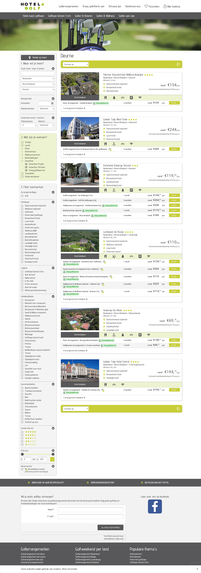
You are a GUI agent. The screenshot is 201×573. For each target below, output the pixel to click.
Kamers (41, 121)
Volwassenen (27, 121)
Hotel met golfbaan (138, 559)
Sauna (27, 318)
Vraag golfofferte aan (93, 6)
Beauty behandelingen (34, 331)
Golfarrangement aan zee (32, 559)
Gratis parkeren (31, 374)
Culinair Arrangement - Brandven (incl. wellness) (84, 263)
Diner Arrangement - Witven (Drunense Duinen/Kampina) (88, 278)
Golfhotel (29, 212)
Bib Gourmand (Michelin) (35, 306)
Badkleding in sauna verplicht (37, 350)
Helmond (133, 122)
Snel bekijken (80, 97)
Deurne (132, 77)
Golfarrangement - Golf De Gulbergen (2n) (79, 200)
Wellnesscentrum (32, 154)
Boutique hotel (31, 261)
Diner (27, 148)
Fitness (28, 343)
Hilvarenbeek (134, 313)
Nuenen (132, 168)
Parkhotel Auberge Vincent (117, 165)
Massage (29, 334)
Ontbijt (28, 142)
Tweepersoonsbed (33, 391)
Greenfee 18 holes (37, 167)
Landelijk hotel (31, 243)
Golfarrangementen (68, 6)
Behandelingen (31, 157)
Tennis (28, 347)
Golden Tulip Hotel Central (116, 361)
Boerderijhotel (31, 236)
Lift (26, 365)
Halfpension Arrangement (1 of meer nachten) (90, 345)
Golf (26, 195)
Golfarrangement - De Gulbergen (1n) (78, 195)
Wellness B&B (31, 230)
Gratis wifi (29, 371)
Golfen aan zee (126, 15)
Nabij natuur (30, 278)
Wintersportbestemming (35, 290)
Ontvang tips (115, 6)
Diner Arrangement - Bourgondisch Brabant (88, 340)
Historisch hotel (31, 258)
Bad (26, 397)
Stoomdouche (31, 406)
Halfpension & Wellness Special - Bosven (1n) (83, 293)
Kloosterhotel (31, 249)
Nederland (107, 77)
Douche (28, 394)
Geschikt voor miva (33, 368)
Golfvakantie (135, 556)
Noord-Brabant (120, 77)
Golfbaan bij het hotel (34, 337)
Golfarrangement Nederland (87, 554)
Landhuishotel (31, 233)
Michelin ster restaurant (35, 303)
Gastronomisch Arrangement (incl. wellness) (83, 270)
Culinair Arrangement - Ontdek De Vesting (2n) (83, 391)
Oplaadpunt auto (32, 359)
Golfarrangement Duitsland (87, 562)
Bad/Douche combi (33, 400)
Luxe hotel (29, 221)
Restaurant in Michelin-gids (36, 309)
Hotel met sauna (32, 227)
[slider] (22, 454)
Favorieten (152, 6)
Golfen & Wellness (105, 15)
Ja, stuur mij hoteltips (110, 527)
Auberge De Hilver (112, 310)
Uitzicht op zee (31, 422)
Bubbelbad (29, 403)
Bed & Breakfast (32, 240)
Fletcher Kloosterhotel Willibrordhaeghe (123, 74)
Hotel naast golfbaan (33, 15)
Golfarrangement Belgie (85, 556)
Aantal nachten (27, 108)
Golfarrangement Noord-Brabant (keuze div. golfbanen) (87, 149)
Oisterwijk (133, 234)
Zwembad (29, 173)
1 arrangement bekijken (74, 108)
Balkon (28, 412)
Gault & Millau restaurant (35, 312)
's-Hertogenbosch (136, 364)
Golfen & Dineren (83, 15)
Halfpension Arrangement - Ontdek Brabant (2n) (90, 205)
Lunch (27, 145)
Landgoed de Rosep (113, 231)
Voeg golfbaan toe (37, 170)
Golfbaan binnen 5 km (59, 15)
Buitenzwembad (32, 328)
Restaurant (29, 300)
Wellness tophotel (32, 208)
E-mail (50, 516)
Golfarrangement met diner (33, 554)
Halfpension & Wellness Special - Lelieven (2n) (84, 285)
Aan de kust (30, 274)
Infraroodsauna (31, 322)
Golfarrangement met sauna (33, 556)
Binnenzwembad (32, 325)
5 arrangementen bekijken (75, 220)
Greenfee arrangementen (32, 562)
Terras (28, 353)
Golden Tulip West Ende (115, 119)
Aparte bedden (31, 387)
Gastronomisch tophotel (35, 205)
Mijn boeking (172, 6)
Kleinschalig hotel (32, 252)
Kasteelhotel (30, 224)
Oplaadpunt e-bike (33, 356)
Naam (50, 509)
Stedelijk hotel (31, 246)
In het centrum (31, 284)
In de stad (29, 281)
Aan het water (31, 287)
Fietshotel (29, 255)
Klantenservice (132, 6)
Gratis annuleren (32, 176)
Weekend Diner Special (80, 210)
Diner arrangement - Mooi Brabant (85, 215)
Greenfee (29, 161)
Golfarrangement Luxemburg (88, 559)
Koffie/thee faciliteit (33, 419)
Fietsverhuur (30, 151)
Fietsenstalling (31, 362)
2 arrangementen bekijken (75, 350)
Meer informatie (69, 569)
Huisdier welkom (32, 378)
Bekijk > (174, 103)
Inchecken (25, 103)
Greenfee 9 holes (36, 164)
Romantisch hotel (32, 218)
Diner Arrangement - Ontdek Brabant (86, 103)
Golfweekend (136, 554)
